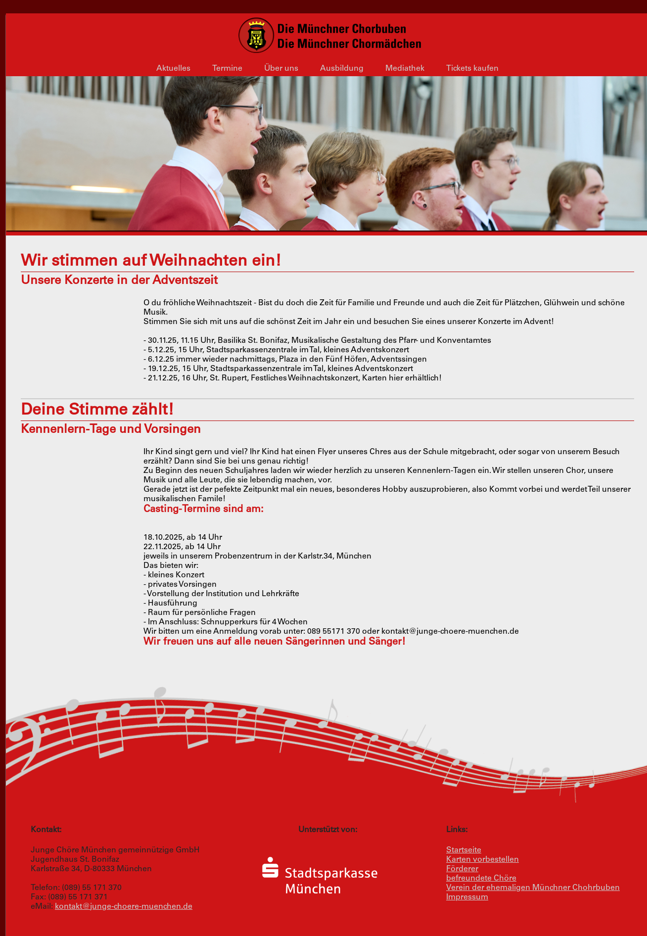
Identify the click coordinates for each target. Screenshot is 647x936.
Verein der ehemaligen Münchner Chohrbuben (533, 888)
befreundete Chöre (481, 879)
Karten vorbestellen (482, 860)
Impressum (467, 897)
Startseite (463, 850)
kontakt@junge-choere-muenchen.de (123, 907)
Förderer (462, 869)
